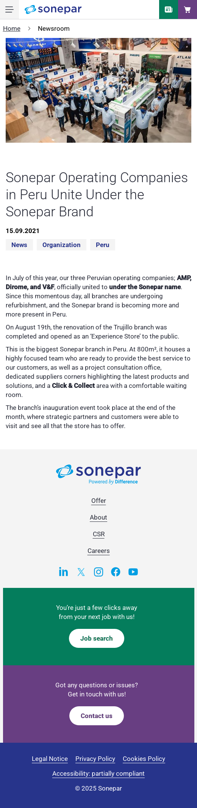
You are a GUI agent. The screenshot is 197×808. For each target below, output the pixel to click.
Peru (102, 245)
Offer (98, 500)
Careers (99, 550)
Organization (61, 245)
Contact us (97, 716)
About (98, 517)
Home (11, 28)
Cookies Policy (144, 758)
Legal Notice (50, 758)
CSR (99, 534)
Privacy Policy (95, 758)
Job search (96, 638)
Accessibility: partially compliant (98, 773)
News (19, 245)
